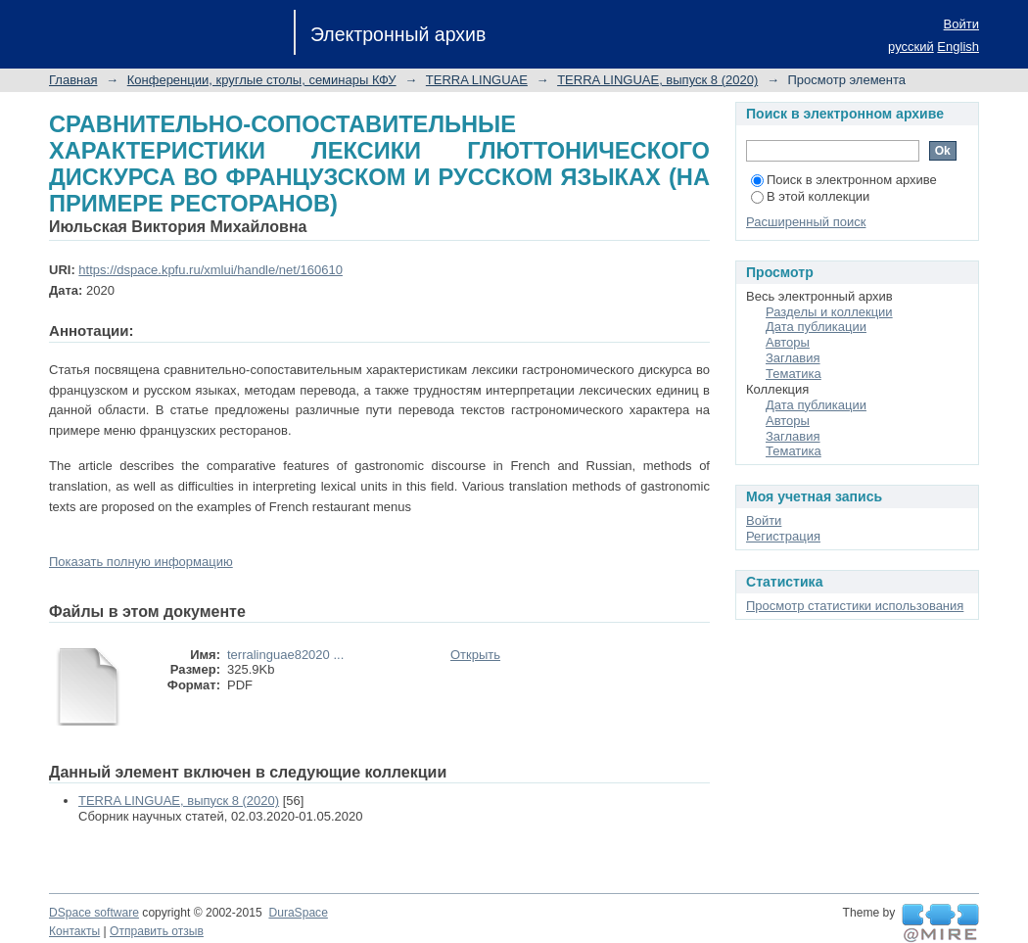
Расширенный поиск (805, 221)
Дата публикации (816, 326)
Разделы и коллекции (829, 312)
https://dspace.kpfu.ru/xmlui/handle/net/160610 (210, 269)
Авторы (788, 342)
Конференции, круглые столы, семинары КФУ (262, 79)
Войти (961, 24)
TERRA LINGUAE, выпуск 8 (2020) (657, 79)
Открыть (475, 654)
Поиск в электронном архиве (844, 179)
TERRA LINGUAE (477, 79)
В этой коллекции (810, 196)
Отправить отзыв (157, 931)
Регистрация (783, 536)
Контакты (74, 931)
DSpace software (94, 912)
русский (911, 46)
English (958, 46)
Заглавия (793, 358)
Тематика (793, 373)
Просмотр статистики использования (854, 605)
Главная (73, 79)
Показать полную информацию (141, 561)
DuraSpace (297, 912)
